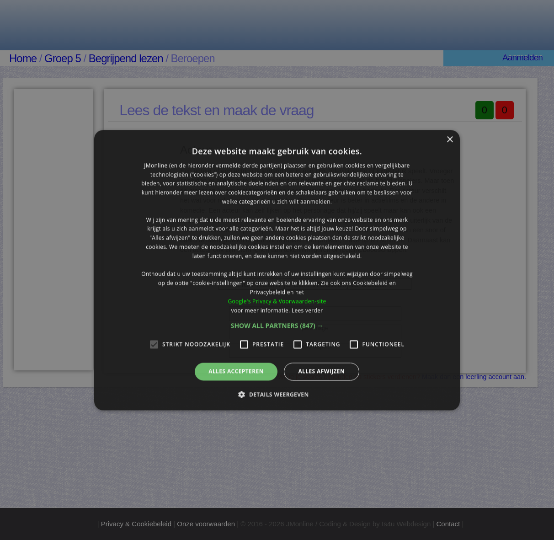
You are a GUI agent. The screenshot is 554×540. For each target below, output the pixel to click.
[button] (277, 326)
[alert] (277, 270)
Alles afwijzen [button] (321, 371)
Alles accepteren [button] (236, 371)
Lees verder (307, 310)
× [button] (449, 139)
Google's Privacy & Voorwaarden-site (277, 301)
